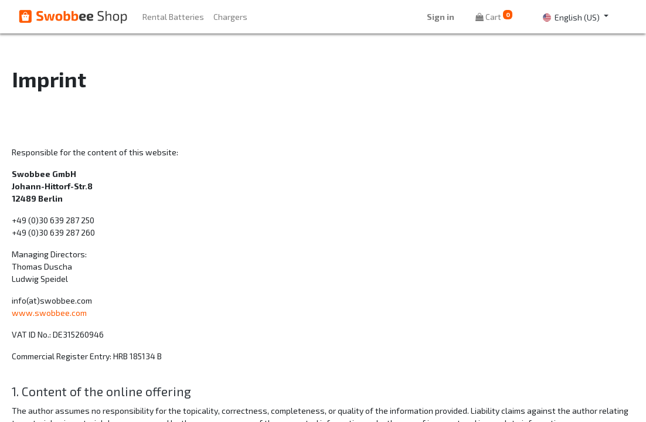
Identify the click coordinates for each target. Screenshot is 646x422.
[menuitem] (173, 17)
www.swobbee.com (49, 313)
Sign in (440, 17)
